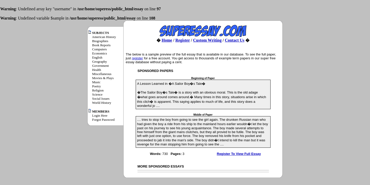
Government (100, 66)
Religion (98, 90)
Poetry (96, 86)
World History (101, 103)
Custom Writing (207, 40)
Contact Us (234, 40)
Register (182, 40)
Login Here (100, 115)
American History (104, 37)
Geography (99, 61)
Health (96, 70)
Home (167, 40)
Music (96, 82)
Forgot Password (103, 120)
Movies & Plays (103, 78)
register (137, 58)
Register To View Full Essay (239, 154)
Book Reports (101, 45)
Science (97, 94)
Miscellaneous (102, 74)
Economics (99, 53)
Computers (99, 49)
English (97, 57)
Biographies (100, 41)
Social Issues (101, 98)
